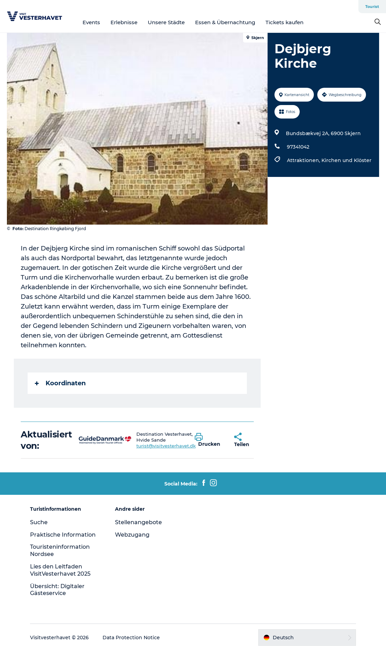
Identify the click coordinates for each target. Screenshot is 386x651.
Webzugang (132, 534)
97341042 (298, 147)
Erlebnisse (123, 22)
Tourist (372, 6)
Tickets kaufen (284, 22)
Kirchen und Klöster (346, 160)
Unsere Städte (166, 22)
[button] (209, 440)
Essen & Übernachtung (225, 22)
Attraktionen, (304, 160)
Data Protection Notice (131, 637)
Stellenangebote (138, 522)
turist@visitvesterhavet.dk (166, 446)
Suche (39, 522)
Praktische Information (63, 534)
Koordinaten (60, 383)
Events (91, 22)
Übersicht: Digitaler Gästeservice (57, 590)
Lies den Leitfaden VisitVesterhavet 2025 (60, 570)
